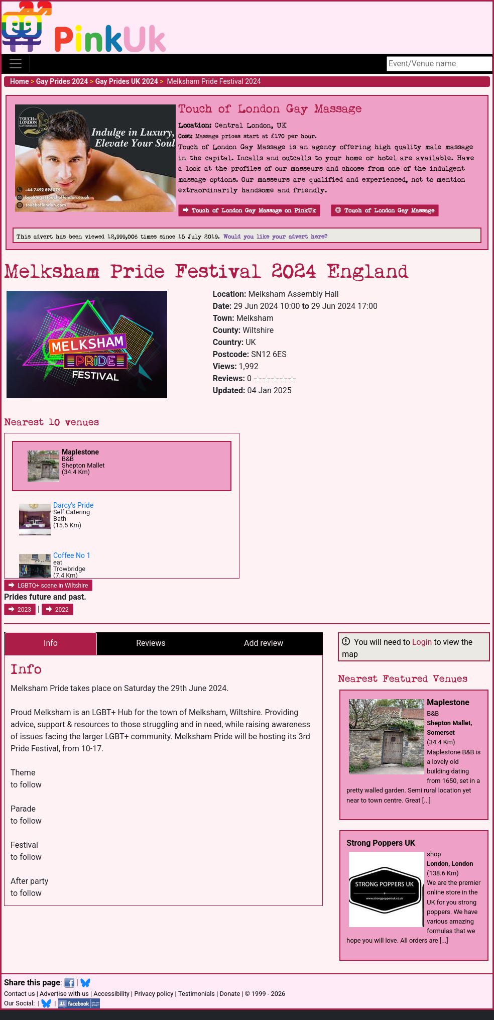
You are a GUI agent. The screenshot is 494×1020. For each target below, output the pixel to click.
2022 (57, 609)
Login (422, 642)
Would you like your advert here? (275, 237)
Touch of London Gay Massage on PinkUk (249, 210)
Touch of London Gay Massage (384, 210)
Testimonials (196, 993)
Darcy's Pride (73, 505)
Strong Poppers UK (380, 843)
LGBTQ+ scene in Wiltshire (48, 585)
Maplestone (80, 452)
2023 (20, 609)
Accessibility (111, 993)
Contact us (19, 993)
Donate (229, 993)
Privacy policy (153, 993)
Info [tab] (51, 643)
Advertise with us (64, 993)
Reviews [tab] (151, 643)
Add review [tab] (263, 643)
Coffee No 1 (71, 555)
